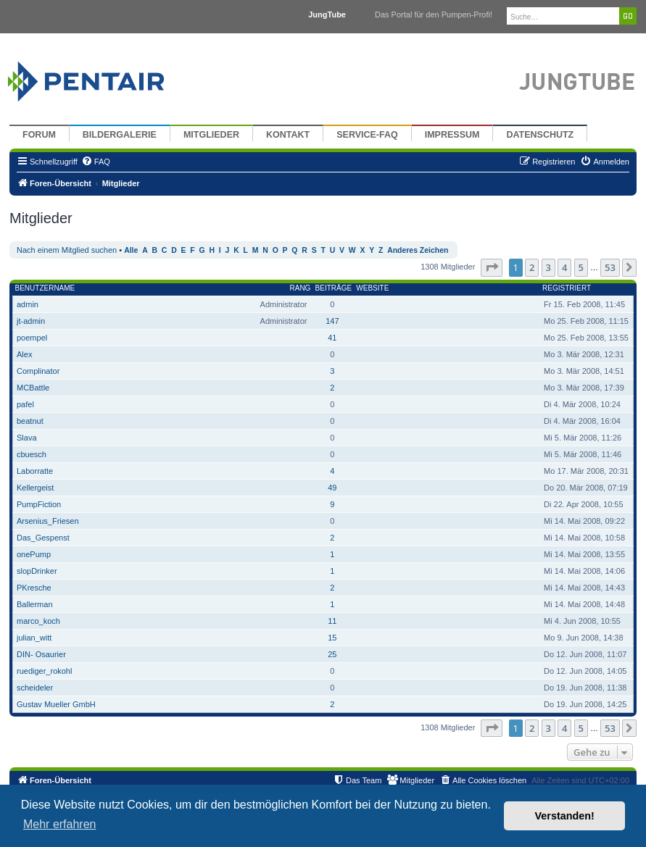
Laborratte (35, 471)
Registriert (566, 288)
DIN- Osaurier (41, 654)
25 (332, 654)
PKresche (34, 587)
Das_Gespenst (43, 537)
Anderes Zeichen (417, 250)
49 (332, 487)
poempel (32, 337)
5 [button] (581, 267)
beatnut (30, 421)
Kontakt (288, 135)
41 (332, 337)
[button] (491, 267)
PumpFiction (39, 504)
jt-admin (31, 321)
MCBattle (33, 387)
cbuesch (31, 454)
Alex (24, 354)
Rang (300, 288)
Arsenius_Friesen (48, 521)
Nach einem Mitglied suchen (67, 250)
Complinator (38, 371)
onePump (34, 554)
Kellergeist (35, 487)
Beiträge (333, 288)
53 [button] (610, 267)
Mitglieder (211, 135)
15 (332, 637)
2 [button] (531, 267)
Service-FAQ (367, 135)
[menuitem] (95, 161)
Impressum (452, 135)
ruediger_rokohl (44, 671)
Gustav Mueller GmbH (56, 704)
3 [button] (548, 267)
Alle (131, 250)
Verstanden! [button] (565, 816)
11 (332, 621)
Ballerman (35, 604)
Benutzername (45, 288)
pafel (25, 404)
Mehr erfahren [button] (59, 824)
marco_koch (38, 621)
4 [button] (564, 267)
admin (27, 304)
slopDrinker (37, 571)
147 (332, 321)
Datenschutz (539, 135)
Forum (39, 135)
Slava (27, 437)
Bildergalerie (120, 135)
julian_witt (34, 637)
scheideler (35, 687)
